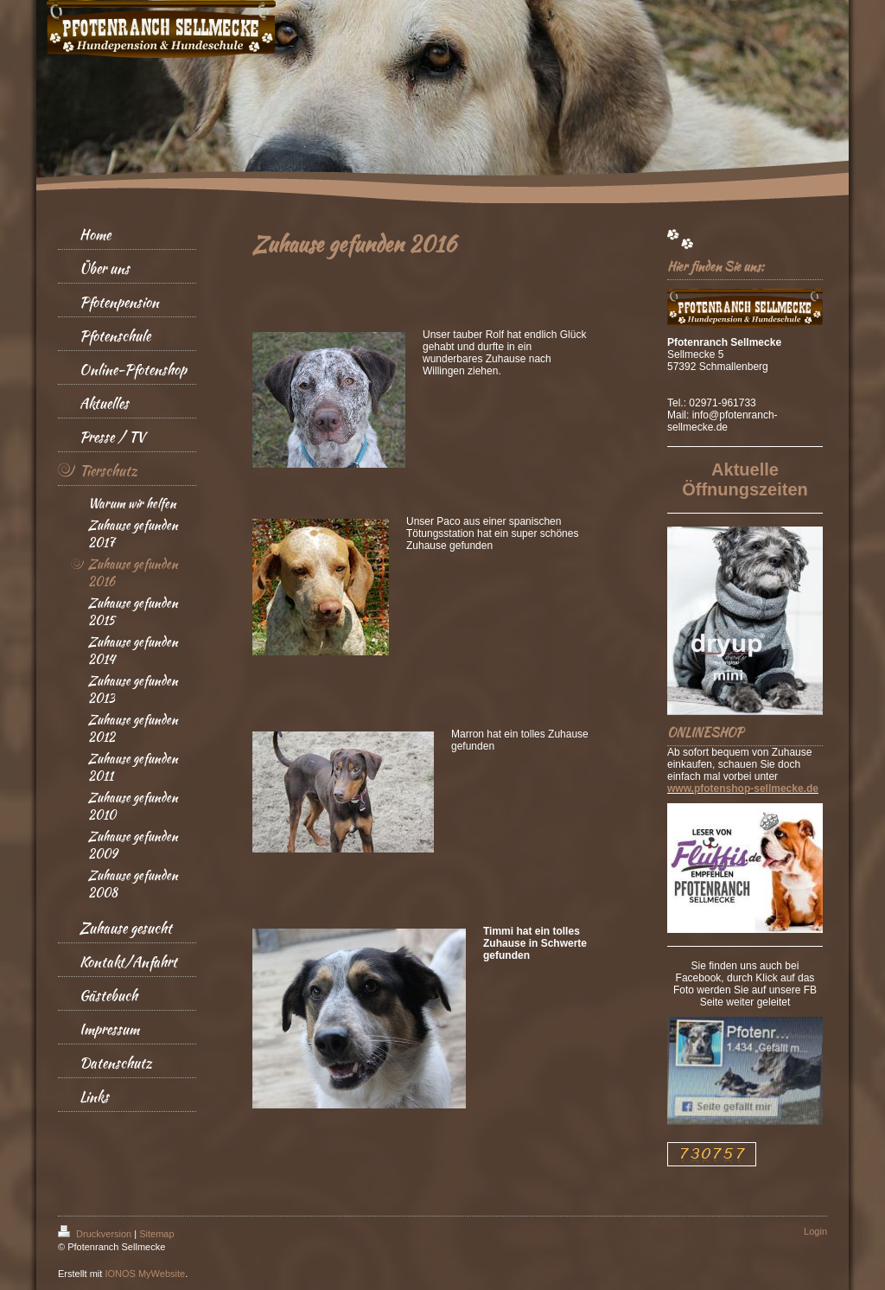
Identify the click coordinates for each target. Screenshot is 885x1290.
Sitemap (156, 1234)
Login (815, 1231)
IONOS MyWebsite (145, 1273)
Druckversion (96, 1234)
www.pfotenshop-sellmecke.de (742, 788)
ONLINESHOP (705, 732)
